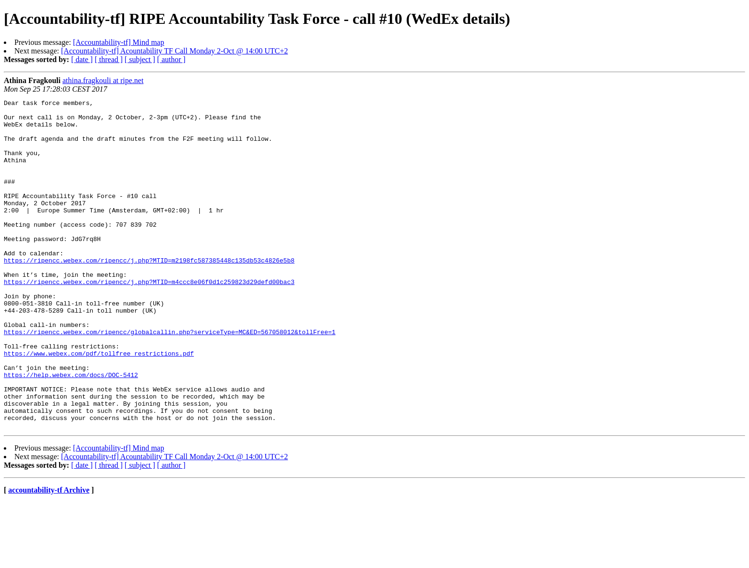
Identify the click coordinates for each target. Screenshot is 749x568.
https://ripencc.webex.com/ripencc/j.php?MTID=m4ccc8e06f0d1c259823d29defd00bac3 (149, 319)
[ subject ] (140, 59)
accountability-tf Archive (48, 556)
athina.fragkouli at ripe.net (103, 80)
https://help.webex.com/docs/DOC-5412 (71, 430)
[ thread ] (109, 59)
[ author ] (171, 59)
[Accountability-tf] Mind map (118, 42)
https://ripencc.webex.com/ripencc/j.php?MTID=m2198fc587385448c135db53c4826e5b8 (149, 293)
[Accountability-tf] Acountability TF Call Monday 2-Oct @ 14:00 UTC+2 (174, 51)
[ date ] (82, 59)
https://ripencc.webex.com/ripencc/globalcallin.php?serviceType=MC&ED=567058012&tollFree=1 (169, 379)
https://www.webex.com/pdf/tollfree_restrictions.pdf (99, 404)
